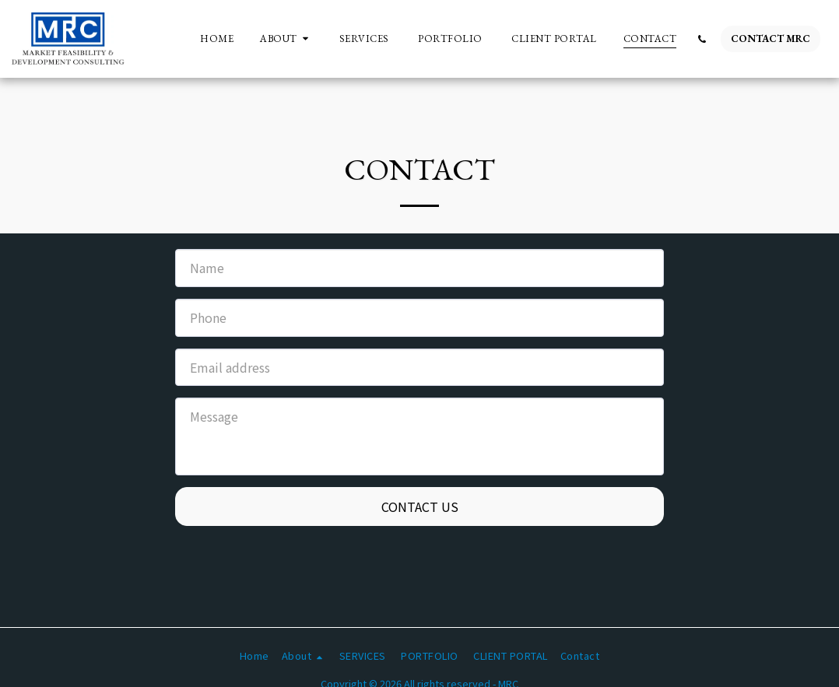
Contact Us (419, 506)
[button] (286, 39)
